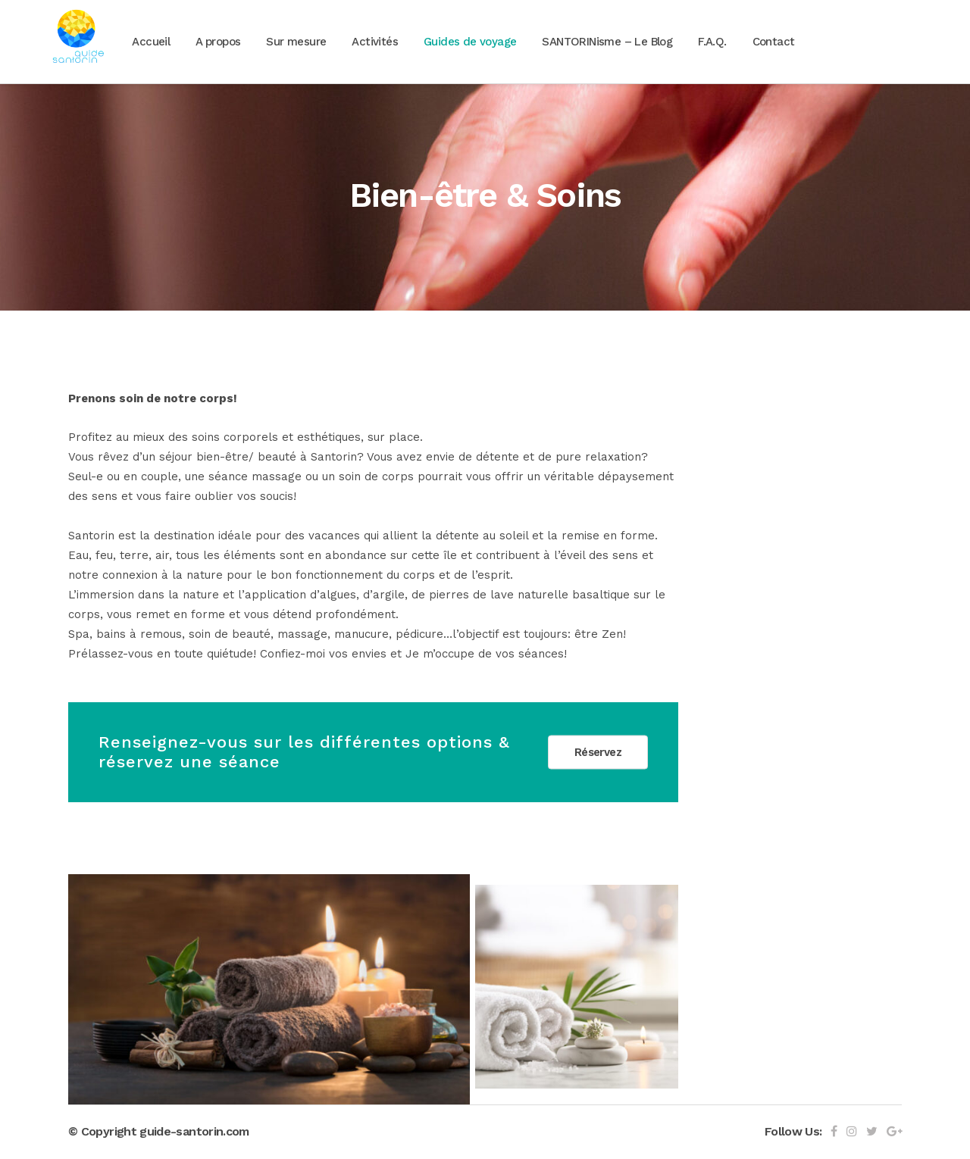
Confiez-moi (292, 654)
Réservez (597, 752)
